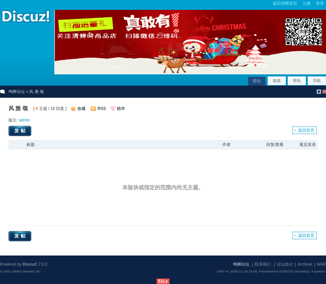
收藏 (81, 108)
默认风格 (319, 92)
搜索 (277, 80)
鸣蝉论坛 (16, 91)
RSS (101, 108)
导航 (317, 80)
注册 (307, 3)
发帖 (20, 130)
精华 (121, 108)
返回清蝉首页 (285, 3)
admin (24, 120)
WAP (321, 264)
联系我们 (263, 264)
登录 (320, 3)
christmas (324, 91)
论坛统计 (285, 264)
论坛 (257, 80)
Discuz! (30, 264)
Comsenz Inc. (30, 271)
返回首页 (306, 130)
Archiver (304, 264)
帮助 (297, 80)
